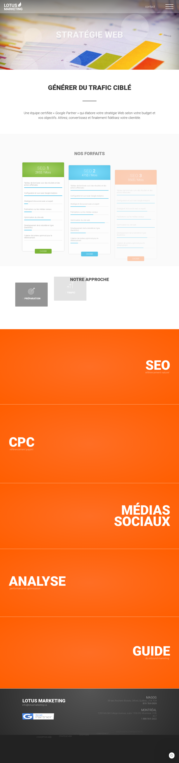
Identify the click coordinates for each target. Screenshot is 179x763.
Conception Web (43, 726)
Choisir (43, 262)
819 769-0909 (150, 692)
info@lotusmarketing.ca (34, 704)
